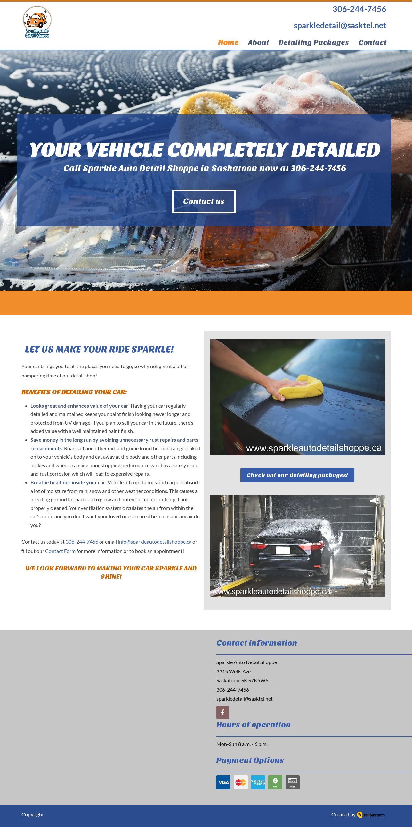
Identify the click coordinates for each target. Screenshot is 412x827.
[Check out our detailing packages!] (297, 475)
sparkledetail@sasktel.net (244, 699)
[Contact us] (204, 201)
